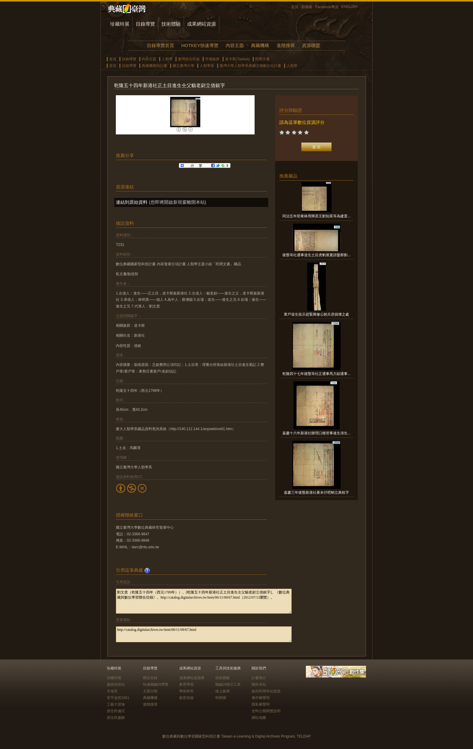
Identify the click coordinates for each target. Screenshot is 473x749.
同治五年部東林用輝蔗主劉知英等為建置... (316, 216)
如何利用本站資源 (266, 691)
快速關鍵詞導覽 (155, 684)
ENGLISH (349, 7)
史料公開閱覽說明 (266, 711)
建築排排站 (116, 684)
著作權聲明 (261, 698)
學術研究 (186, 691)
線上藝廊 (222, 691)
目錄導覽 (145, 24)
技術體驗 (171, 24)
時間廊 (220, 698)
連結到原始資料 (132, 202)
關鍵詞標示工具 (228, 684)
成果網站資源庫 (192, 678)
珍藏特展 (119, 24)
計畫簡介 (259, 678)
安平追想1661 (118, 698)
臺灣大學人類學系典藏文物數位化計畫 (250, 66)
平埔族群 (212, 59)
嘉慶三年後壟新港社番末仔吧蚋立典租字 (316, 492)
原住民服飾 (116, 718)
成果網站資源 (201, 24)
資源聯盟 (311, 45)
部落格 (306, 7)
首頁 (294, 7)
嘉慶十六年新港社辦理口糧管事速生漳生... (316, 433)
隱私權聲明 (261, 704)
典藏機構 (260, 45)
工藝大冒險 (116, 704)
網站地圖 (259, 718)
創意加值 (186, 698)
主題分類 (150, 691)
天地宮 (112, 691)
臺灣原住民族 (189, 59)
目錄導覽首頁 (160, 45)
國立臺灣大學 (183, 66)
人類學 (167, 59)
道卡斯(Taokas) (237, 59)
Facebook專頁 (326, 7)
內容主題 (235, 45)
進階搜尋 (286, 45)
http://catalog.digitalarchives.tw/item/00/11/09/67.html (204, 634)
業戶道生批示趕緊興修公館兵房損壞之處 (316, 314)
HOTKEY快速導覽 (199, 45)
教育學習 (186, 684)
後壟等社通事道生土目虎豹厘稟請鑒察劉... (316, 255)
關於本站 (259, 684)
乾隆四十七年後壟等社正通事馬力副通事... (316, 374)
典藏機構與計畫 (154, 66)
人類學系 (207, 66)
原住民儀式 (116, 711)
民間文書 (262, 59)
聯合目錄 (150, 678)
